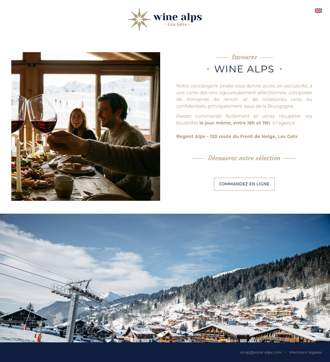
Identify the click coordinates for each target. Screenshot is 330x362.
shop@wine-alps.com (261, 352)
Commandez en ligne (244, 183)
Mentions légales (305, 352)
